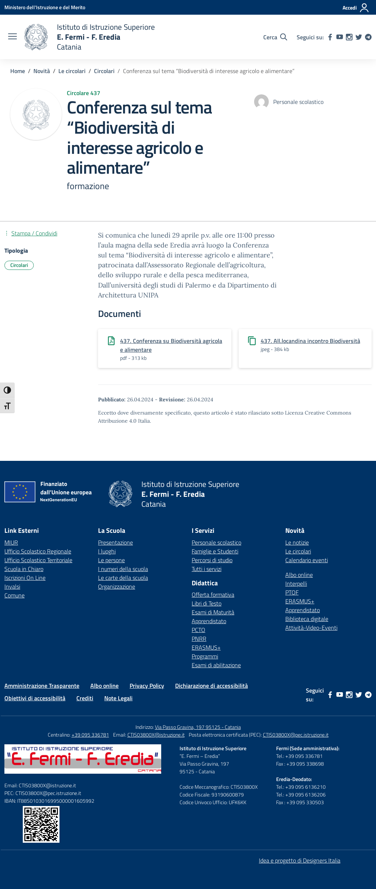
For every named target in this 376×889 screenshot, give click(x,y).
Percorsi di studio (212, 560)
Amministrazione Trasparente (41, 685)
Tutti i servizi (206, 568)
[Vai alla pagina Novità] (41, 70)
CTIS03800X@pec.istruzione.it (296, 734)
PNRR (199, 638)
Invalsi (12, 586)
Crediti (84, 698)
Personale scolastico (216, 542)
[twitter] (358, 37)
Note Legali (118, 698)
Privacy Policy (147, 685)
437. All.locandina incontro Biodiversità (310, 340)
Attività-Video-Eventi (311, 627)
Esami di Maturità (213, 612)
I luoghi (107, 551)
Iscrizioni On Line (25, 577)
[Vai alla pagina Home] (17, 70)
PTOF (292, 592)
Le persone (111, 560)
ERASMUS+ (206, 647)
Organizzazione (116, 586)
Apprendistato (209, 621)
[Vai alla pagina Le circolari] (72, 70)
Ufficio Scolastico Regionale (37, 551)
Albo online (299, 574)
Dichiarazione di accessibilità (211, 685)
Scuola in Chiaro (23, 568)
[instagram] (349, 37)
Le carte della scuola (123, 577)
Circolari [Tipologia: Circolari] (19, 265)
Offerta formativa (213, 594)
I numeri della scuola (123, 568)
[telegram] (368, 37)
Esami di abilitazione (216, 665)
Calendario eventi (306, 560)
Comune (14, 595)
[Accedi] (356, 7)
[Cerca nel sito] (275, 37)
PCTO (198, 629)
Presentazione (115, 542)
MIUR (11, 542)
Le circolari (298, 551)
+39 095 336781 (90, 734)
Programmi (205, 656)
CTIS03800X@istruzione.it (156, 734)
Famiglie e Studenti (215, 551)
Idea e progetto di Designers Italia (299, 860)
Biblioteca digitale (306, 618)
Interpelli (296, 583)
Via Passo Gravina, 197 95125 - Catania (198, 727)
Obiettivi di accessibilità (34, 698)
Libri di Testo (206, 603)
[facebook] (330, 37)
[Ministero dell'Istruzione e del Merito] (44, 7)
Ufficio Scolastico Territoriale (38, 560)
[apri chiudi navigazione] (12, 37)
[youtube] (339, 37)
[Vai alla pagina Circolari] (104, 70)
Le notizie (297, 542)
